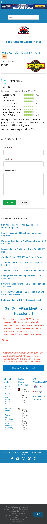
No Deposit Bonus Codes (8, 401)
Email (7, 159)
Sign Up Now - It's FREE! (23, 368)
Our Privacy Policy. (35, 361)
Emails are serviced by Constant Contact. (16, 361)
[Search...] (23, 17)
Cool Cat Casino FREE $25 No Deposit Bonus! (22, 257)
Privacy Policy (8, 409)
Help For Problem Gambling (9, 426)
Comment (9, 170)
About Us (9, 393)
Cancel (24, 202)
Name (7, 147)
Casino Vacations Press (24, 452)
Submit (10, 202)
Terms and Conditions (9, 417)
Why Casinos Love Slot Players (25, 393)
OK (38, 514)
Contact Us (8, 387)
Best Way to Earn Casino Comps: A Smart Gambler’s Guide (26, 417)
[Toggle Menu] (2, 2)
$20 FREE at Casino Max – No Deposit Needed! (23, 270)
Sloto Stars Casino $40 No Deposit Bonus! (21, 300)
